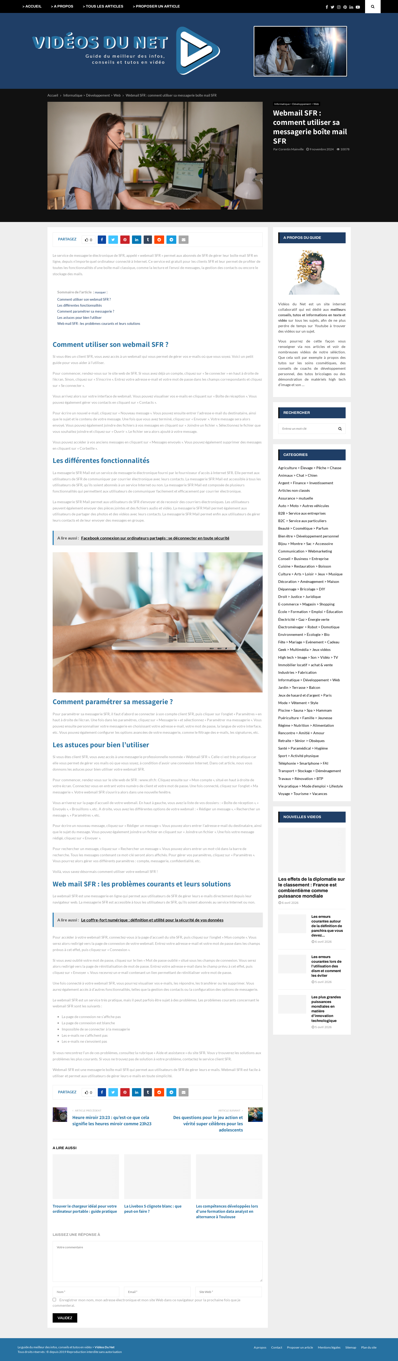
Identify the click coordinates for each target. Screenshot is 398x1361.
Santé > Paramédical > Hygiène (303, 748)
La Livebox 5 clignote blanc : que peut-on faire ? (152, 1208)
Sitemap (350, 1347)
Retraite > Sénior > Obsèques (301, 740)
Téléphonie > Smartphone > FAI (303, 763)
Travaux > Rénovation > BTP (300, 778)
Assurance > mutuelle (295, 498)
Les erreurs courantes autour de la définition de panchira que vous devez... (327, 926)
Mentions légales (329, 1347)
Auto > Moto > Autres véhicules (303, 505)
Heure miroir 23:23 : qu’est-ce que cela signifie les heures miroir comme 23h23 (111, 1120)
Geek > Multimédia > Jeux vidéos (304, 649)
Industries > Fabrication (297, 672)
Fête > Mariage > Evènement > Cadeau (308, 642)
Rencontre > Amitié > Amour (301, 733)
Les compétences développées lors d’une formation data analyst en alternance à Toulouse (227, 1211)
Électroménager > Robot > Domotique (308, 627)
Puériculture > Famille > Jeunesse (305, 718)
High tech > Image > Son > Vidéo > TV (308, 657)
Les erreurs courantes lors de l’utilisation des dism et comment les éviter (326, 966)
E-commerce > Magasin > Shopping (306, 604)
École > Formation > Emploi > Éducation (310, 611)
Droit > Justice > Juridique (299, 596)
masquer (100, 292)
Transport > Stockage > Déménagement (309, 771)
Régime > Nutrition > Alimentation (306, 725)
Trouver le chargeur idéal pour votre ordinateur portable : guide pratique (85, 1208)
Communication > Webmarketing (305, 551)
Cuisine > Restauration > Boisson (304, 566)
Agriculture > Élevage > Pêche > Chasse (309, 468)
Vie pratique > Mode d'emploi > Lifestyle (310, 786)
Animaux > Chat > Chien (297, 475)
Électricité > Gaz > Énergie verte (303, 619)
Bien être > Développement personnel (308, 536)
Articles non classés (294, 490)
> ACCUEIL (31, 6)
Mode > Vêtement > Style (298, 702)
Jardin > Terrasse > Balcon (299, 687)
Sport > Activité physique (298, 755)
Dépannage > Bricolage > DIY (301, 589)
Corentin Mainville (291, 149)
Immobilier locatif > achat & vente (305, 665)
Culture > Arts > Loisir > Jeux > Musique (310, 574)
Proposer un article (300, 1347)
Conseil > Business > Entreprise (303, 558)
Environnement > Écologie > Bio (304, 634)
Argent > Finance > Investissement (305, 483)
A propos (260, 1347)
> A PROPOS (62, 6)
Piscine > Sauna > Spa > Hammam (305, 710)
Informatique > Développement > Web (296, 103)
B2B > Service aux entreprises (302, 513)
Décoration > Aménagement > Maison (308, 581)
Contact (276, 1347)
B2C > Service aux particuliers (302, 520)
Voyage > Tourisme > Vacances (302, 793)
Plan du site (368, 1347)
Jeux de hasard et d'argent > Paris (305, 695)
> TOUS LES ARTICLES (103, 6)
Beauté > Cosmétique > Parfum (303, 528)
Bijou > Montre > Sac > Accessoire (305, 543)
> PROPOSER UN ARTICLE (156, 6)
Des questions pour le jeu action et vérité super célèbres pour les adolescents (208, 1123)
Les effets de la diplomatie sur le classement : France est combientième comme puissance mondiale (311, 888)
